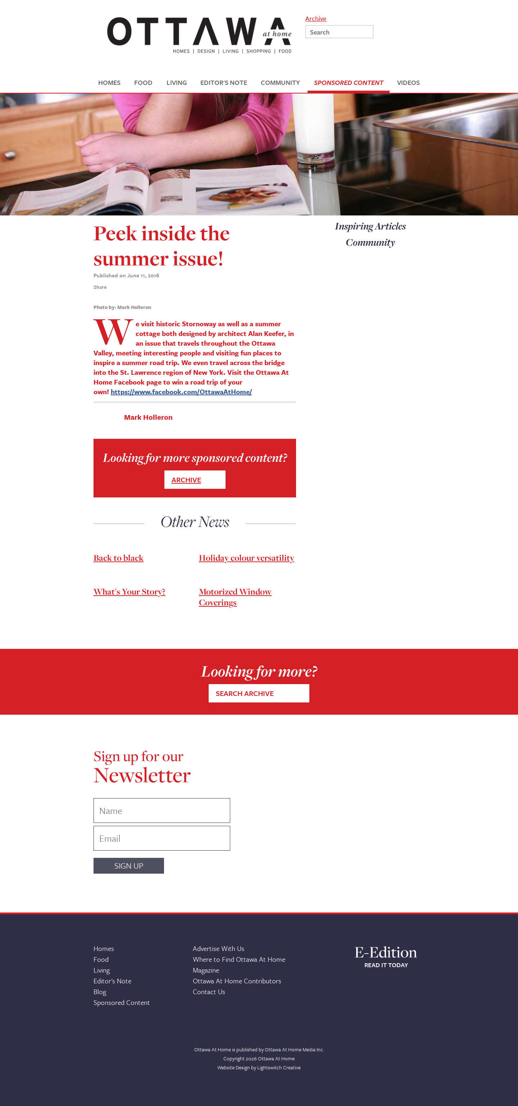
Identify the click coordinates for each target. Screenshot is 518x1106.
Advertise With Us (218, 948)
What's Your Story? (129, 591)
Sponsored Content (122, 1002)
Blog (100, 991)
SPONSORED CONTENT (348, 82)
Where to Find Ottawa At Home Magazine (239, 964)
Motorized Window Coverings (235, 597)
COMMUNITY (280, 82)
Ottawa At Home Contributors (237, 981)
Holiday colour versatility (246, 558)
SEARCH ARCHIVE (245, 693)
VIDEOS (408, 82)
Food (101, 959)
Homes (104, 948)
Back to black (119, 558)
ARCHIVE (186, 479)
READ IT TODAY (386, 965)
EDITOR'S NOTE (223, 82)
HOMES (109, 82)
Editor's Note (112, 981)
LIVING (177, 82)
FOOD (143, 82)
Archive (315, 18)
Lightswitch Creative (279, 1067)
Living (102, 970)
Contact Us (209, 991)
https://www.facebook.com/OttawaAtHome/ (181, 391)
